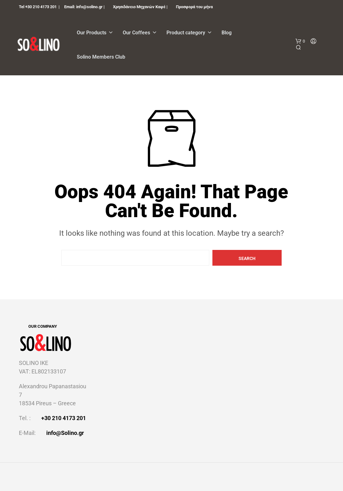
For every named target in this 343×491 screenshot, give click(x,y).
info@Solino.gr (65, 433)
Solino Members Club (101, 57)
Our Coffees (140, 32)
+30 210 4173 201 (63, 418)
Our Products (95, 32)
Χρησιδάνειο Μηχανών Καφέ (139, 6)
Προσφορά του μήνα (194, 6)
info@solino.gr (89, 6)
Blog (227, 33)
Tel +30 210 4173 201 (38, 6)
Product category (189, 32)
